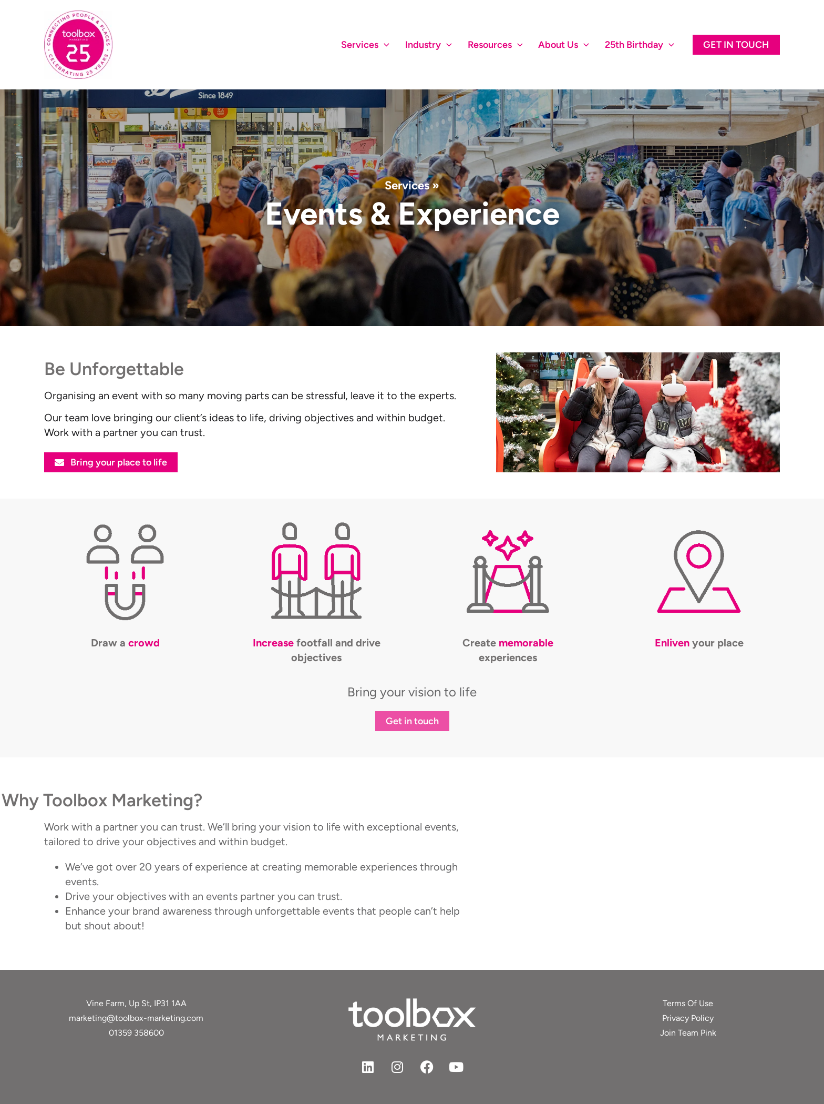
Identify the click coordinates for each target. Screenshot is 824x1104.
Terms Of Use (688, 1003)
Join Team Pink (688, 1033)
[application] (383, 44)
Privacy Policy (688, 1018)
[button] (736, 45)
